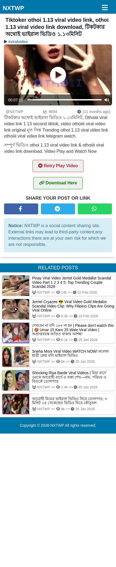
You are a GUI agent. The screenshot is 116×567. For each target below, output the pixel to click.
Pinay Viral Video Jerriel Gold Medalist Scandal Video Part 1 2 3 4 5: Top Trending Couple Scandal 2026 (71, 282)
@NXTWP (14, 111)
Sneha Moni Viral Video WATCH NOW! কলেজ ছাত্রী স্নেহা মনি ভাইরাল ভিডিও (70, 353)
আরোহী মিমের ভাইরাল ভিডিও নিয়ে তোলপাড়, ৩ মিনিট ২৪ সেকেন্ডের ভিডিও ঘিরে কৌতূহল (69, 401)
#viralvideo (18, 41)
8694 (50, 111)
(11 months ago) (93, 111)
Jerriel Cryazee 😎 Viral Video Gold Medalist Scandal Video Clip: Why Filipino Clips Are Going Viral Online (73, 306)
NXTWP (13, 8)
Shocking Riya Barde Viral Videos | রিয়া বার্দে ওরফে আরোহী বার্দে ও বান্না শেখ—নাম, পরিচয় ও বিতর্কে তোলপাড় (69, 377)
